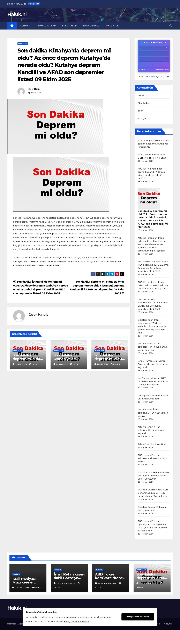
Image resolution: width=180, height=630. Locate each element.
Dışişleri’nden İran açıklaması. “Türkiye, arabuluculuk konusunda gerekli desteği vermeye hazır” (152, 326)
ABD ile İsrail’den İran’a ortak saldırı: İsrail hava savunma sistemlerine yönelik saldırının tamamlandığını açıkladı (151, 244)
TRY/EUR (151, 76)
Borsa (141, 95)
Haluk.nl (17, 14)
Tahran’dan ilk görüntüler (152, 444)
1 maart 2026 (22, 588)
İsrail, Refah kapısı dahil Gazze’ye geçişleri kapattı (69, 578)
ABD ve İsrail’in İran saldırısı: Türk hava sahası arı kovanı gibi (153, 346)
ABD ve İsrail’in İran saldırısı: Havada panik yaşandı (151, 430)
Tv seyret (112, 25)
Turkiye (25, 25)
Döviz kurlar (47, 25)
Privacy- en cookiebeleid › (70, 621)
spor (140, 110)
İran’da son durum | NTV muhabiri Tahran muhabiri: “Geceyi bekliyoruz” (153, 381)
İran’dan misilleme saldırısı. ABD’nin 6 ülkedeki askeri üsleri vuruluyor (154, 475)
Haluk (37, 89)
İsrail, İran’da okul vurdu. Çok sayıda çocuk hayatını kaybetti (153, 364)
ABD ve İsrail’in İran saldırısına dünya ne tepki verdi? (153, 458)
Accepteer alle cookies (143, 616)
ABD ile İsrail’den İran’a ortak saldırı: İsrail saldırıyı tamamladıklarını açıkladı (153, 285)
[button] (170, 25)
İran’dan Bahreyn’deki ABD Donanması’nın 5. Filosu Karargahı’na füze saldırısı (153, 492)
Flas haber (69, 25)
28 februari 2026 (66, 583)
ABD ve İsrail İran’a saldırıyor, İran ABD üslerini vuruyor (153, 412)
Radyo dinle (91, 25)
